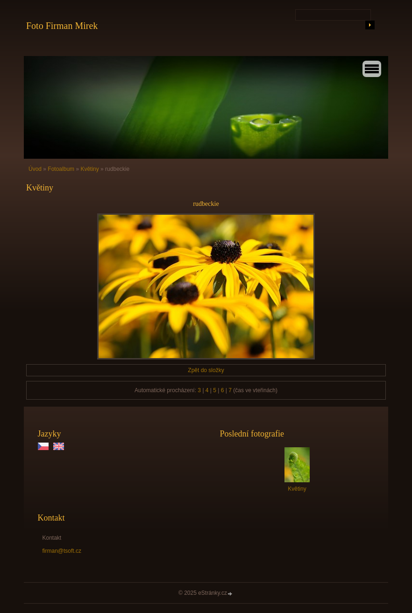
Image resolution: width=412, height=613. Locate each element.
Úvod (35, 169)
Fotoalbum (61, 169)
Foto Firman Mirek (62, 26)
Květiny (89, 169)
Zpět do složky (206, 370)
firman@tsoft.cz (62, 551)
